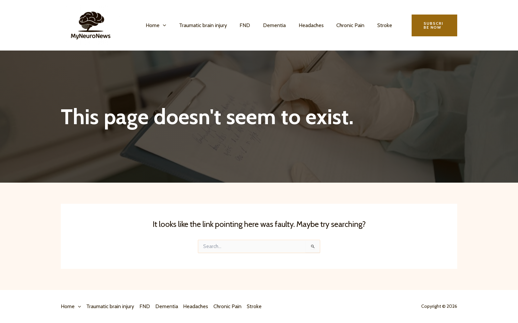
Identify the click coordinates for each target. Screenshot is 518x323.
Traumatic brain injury (200, 25)
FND (239, 25)
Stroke (370, 25)
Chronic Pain (338, 25)
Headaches (301, 25)
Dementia (266, 25)
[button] (162, 25)
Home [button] (155, 25)
